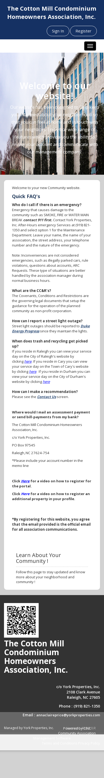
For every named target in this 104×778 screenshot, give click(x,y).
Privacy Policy (89, 743)
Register (83, 31)
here (27, 361)
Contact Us (46, 396)
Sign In (58, 31)
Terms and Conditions (59, 743)
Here (25, 481)
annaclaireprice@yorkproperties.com (68, 715)
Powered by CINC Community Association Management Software (64, 733)
